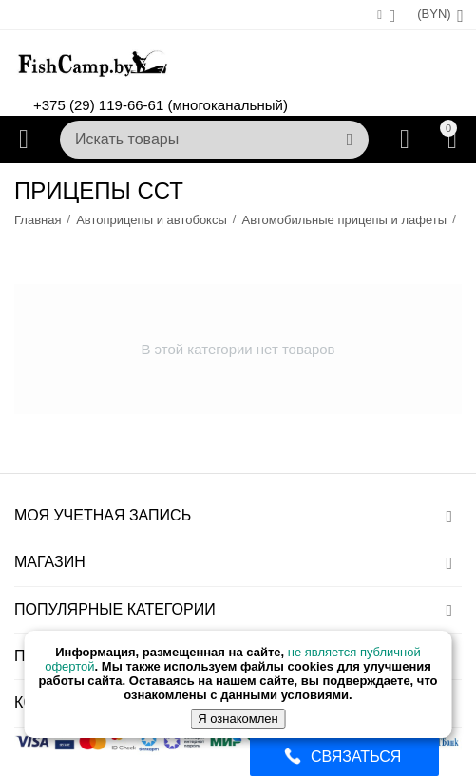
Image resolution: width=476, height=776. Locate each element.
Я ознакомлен (237, 718)
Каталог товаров (24, 139)
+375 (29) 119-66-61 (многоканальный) (160, 105)
